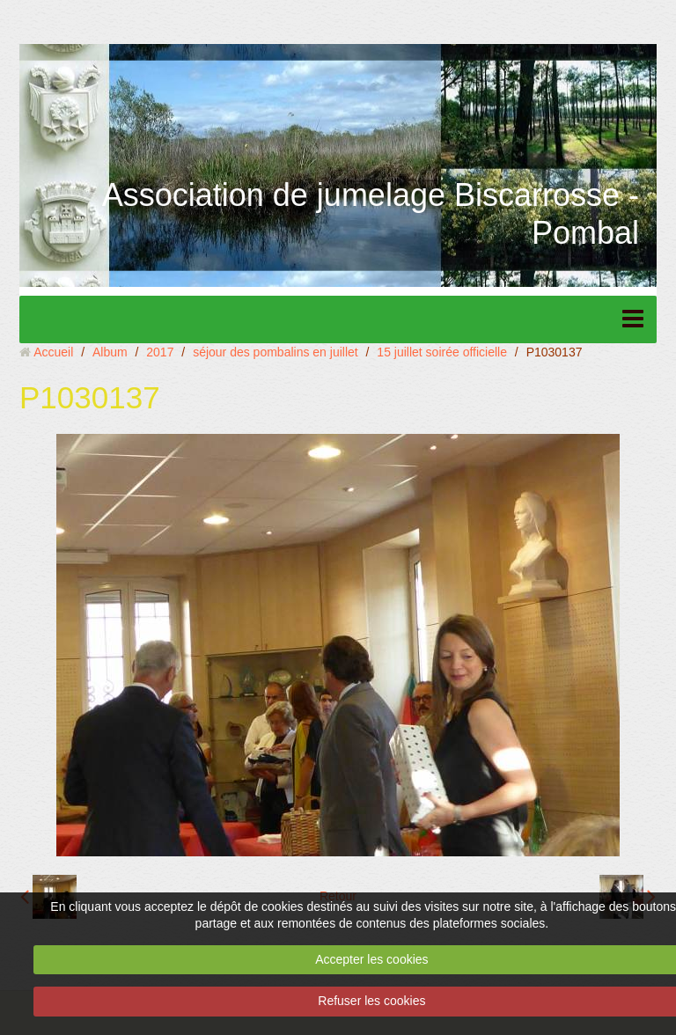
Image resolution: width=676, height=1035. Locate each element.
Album (110, 352)
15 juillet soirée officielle (442, 352)
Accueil (53, 352)
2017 (159, 352)
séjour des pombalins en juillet (275, 352)
